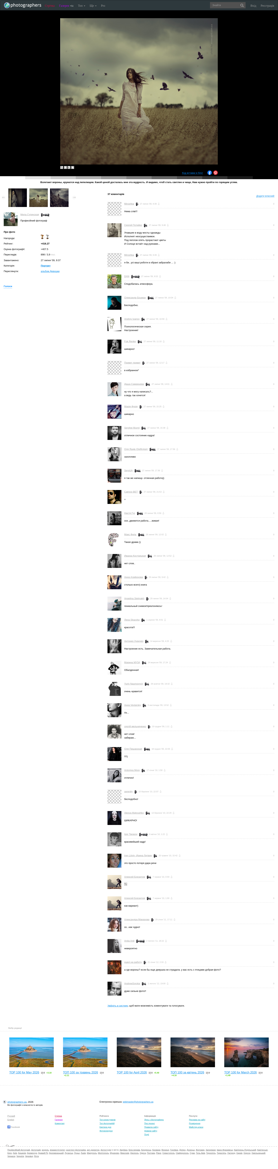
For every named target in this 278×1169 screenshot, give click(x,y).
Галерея (66, 5)
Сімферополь (182, 1153)
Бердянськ (146, 1150)
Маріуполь (92, 1153)
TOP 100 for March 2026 (240, 1072)
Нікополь (134, 1153)
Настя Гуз (129, 513)
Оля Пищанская (133, 748)
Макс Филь (130, 534)
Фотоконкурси (106, 1131)
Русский (11, 1116)
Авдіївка (124, 1150)
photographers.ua (17, 1102)
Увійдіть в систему (117, 1005)
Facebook (13, 1127)
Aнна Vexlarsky (132, 705)
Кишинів (22, 1153)
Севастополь (168, 1153)
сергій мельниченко (135, 726)
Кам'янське (262, 1150)
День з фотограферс (154, 1120)
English (10, 1120)
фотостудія (106, 1150)
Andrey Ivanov (132, 319)
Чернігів (20, 1156)
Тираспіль (221, 1153)
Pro (103, 5)
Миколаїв (124, 1153)
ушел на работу (133, 962)
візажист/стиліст (57, 1150)
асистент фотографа (76, 1150)
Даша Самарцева (134, 384)
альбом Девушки (50, 271)
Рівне (158, 1153)
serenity (128, 791)
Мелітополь (103, 1153)
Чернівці (29, 1156)
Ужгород (231, 1153)
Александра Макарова (136, 919)
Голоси (8, 286)
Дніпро (182, 1150)
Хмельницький (258, 1153)
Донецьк (191, 1150)
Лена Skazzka (132, 619)
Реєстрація (267, 5)
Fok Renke (130, 341)
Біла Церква (134, 1150)
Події (146, 1134)
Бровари (156, 1150)
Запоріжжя (211, 1150)
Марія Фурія (131, 406)
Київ (15, 1153)
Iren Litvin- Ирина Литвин (138, 855)
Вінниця (165, 1150)
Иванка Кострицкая (135, 555)
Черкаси (11, 1156)
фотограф (36, 1150)
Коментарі (59, 1123)
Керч (9, 1153)
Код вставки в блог (192, 173)
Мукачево (114, 1153)
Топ (81, 5)
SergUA (128, 470)
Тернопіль (211, 1153)
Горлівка (174, 1150)
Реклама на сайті (197, 1120)
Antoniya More (132, 770)
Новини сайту (150, 1131)
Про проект (149, 1123)
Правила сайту (151, 1127)
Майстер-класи (196, 1127)
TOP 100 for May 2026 (24, 1072)
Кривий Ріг (43, 1153)
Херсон (247, 1153)
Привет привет (132, 362)
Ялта (36, 1156)
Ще (93, 5)
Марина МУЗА (132, 662)
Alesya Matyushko (134, 812)
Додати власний (265, 196)
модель (45, 1150)
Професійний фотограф (18, 1150)
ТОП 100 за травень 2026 (80, 1072)
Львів (83, 1153)
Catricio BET (131, 491)
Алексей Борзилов (134, 876)
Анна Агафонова (133, 577)
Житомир (200, 1150)
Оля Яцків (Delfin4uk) (136, 449)
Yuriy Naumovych (133, 683)
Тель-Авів (200, 1153)
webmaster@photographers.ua (138, 1102)
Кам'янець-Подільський (245, 1150)
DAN (126, 276)
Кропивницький (56, 1153)
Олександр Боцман (135, 297)
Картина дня (105, 1127)
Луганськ (69, 1153)
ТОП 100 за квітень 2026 (187, 1072)
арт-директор (93, 1150)
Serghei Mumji (132, 427)
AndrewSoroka (132, 983)
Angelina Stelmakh (134, 598)
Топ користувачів (107, 1120)
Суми (192, 1153)
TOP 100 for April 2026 (132, 1072)
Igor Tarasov (130, 834)
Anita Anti (129, 940)
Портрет (46, 265)
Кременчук (32, 1153)
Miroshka (129, 203)
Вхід (253, 5)
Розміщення (194, 1123)
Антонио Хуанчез (133, 641)
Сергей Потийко (133, 225)
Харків (239, 1153)
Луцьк (77, 1153)
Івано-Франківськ (225, 1150)
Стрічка (50, 5)
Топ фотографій (107, 1123)
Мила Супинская (29, 214)
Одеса (143, 1153)
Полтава (151, 1153)
